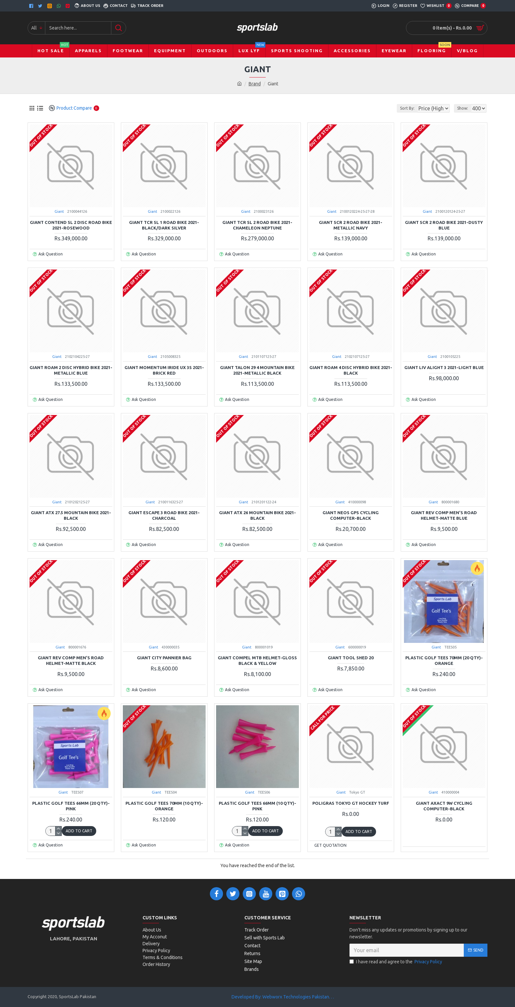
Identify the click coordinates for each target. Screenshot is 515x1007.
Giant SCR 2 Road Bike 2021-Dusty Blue (444, 225)
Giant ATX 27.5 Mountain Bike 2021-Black (71, 515)
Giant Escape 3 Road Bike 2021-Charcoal (164, 515)
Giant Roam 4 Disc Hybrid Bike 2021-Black (350, 370)
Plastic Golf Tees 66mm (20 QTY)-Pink (71, 806)
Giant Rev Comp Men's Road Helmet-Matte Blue (444, 515)
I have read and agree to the (396, 961)
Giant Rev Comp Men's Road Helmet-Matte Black (71, 660)
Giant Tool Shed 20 (350, 657)
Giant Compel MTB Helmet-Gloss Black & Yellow (257, 660)
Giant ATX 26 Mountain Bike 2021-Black (257, 515)
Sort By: (402, 108)
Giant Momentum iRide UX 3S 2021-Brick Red (164, 370)
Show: (464, 108)
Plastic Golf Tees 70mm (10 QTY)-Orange (164, 806)
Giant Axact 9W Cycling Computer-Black (444, 806)
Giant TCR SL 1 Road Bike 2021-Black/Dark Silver (164, 225)
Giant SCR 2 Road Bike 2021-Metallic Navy (350, 225)
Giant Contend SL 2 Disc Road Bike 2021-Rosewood (71, 225)
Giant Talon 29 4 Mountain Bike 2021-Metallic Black (257, 370)
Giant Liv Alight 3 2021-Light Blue (444, 367)
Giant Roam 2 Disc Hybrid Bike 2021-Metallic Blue (71, 370)
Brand (255, 83)
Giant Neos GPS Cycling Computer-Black (351, 515)
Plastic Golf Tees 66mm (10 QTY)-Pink (257, 806)
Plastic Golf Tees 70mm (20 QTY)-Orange (444, 660)
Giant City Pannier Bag (164, 657)
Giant (59, 211)
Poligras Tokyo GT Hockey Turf (350, 803)
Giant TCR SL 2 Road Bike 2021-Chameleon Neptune (257, 225)
